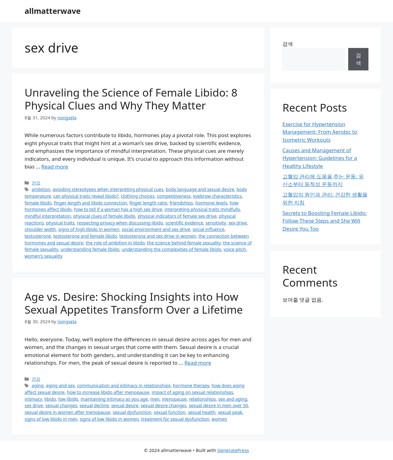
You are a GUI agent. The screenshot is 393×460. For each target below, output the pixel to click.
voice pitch (235, 249)
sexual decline (94, 405)
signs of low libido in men (51, 419)
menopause (174, 399)
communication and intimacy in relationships (124, 385)
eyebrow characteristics (217, 196)
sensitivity (215, 223)
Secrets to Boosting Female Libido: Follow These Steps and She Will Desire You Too (324, 220)
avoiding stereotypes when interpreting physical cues (108, 189)
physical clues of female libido (104, 216)
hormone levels (211, 203)
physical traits (60, 223)
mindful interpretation (48, 216)
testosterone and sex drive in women (157, 236)
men (155, 399)
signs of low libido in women (109, 419)
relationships (202, 399)
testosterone (38, 236)
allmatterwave (53, 11)
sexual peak (230, 412)
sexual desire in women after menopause (67, 412)
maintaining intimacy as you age (114, 399)
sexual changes (61, 405)
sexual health (202, 412)
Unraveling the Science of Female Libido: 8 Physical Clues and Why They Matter (131, 99)
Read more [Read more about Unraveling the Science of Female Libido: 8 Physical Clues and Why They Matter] (54, 166)
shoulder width (40, 229)
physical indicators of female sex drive (177, 216)
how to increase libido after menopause (108, 392)
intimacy (33, 399)
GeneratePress (233, 450)
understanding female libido (89, 249)
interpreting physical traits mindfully (202, 209)
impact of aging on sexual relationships (192, 392)
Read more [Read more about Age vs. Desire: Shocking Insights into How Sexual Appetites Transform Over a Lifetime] (198, 362)
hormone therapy (191, 385)
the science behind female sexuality (184, 243)
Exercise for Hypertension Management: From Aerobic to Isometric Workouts (319, 132)
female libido (38, 203)
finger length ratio (148, 203)
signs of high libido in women (88, 229)
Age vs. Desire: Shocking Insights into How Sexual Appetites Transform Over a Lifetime (134, 303)
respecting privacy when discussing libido (120, 223)
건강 (36, 183)
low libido (68, 399)
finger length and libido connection (90, 203)
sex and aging (232, 399)
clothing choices (137, 196)
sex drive (237, 223)
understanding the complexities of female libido (171, 249)
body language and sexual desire (200, 189)
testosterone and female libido (85, 236)
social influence (208, 229)
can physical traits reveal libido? (86, 196)
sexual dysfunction (132, 412)
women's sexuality (43, 256)
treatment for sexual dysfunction (175, 419)
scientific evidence (184, 223)
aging (38, 385)
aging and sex (60, 385)
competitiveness (174, 196)
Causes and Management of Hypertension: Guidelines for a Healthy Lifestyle (319, 158)
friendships (181, 203)
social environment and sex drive (156, 229)
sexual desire (124, 405)
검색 (287, 43)
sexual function (169, 412)
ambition (41, 189)
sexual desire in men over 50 (218, 405)
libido (50, 399)
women (219, 419)
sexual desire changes (163, 405)
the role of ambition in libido (115, 243)
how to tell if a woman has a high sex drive (118, 209)
